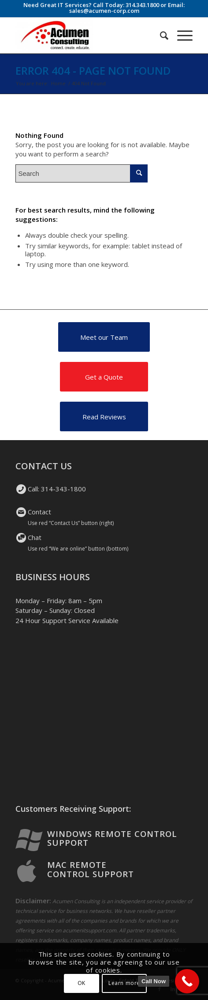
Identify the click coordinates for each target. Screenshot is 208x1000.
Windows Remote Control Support (112, 838)
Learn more (124, 983)
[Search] (159, 35)
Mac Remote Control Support (90, 869)
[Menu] (180, 35)
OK (81, 983)
